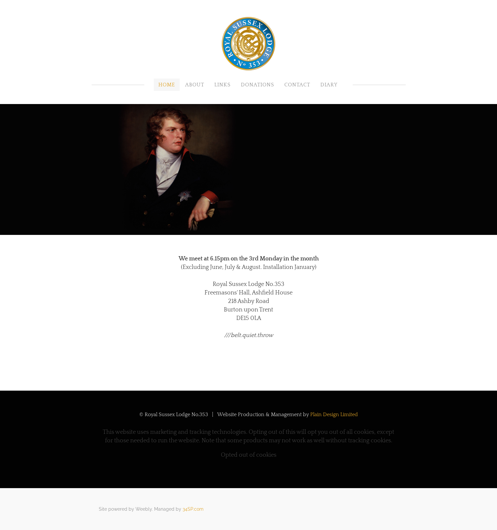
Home (166, 85)
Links (222, 85)
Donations (257, 85)
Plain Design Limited (334, 414)
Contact (297, 85)
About (194, 85)
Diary (329, 85)
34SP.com (193, 509)
